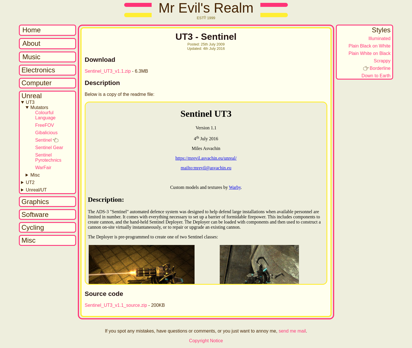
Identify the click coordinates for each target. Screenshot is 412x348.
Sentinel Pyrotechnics (48, 158)
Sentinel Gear (49, 147)
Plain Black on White (369, 45)
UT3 (30, 102)
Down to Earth (376, 75)
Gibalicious (46, 132)
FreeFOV (44, 125)
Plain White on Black (369, 53)
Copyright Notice (206, 340)
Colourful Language (45, 115)
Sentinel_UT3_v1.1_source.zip (116, 305)
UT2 (30, 182)
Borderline (380, 68)
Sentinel (43, 140)
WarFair (43, 167)
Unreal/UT (36, 189)
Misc (35, 175)
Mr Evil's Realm (206, 7)
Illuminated (380, 38)
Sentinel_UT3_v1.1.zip (108, 71)
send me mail (292, 331)
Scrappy (382, 60)
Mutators (39, 107)
